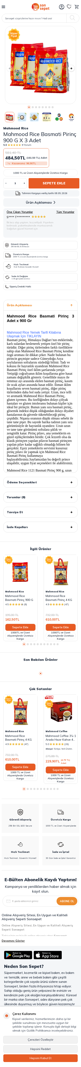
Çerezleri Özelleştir (40, 1039)
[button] (29, 107)
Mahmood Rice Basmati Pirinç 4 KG (59, 598)
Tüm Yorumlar (65, 212)
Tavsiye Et (40, 512)
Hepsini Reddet (40, 1049)
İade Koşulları (40, 527)
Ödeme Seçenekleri (40, 482)
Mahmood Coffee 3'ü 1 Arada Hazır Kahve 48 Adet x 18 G (61, 737)
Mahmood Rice (15, 128)
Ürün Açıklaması (41, 202)
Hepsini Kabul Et (41, 1058)
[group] (40, 65)
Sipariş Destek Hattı (18, 286)
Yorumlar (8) (40, 497)
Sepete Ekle (54, 183)
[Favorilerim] (69, 7)
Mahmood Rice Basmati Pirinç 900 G (19, 598)
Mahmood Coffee (56, 731)
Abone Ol (67, 901)
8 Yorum (26, 144)
